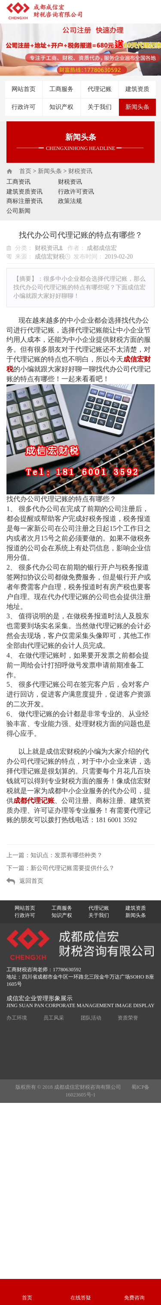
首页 (25, 171)
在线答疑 (80, 1298)
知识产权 (61, 107)
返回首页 (31, 881)
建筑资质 (137, 89)
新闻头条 (137, 107)
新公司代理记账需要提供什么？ (72, 868)
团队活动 (91, 1018)
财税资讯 (80, 171)
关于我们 (100, 107)
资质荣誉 (128, 1018)
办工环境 (16, 1018)
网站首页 (24, 89)
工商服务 (61, 89)
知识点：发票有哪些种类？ (66, 855)
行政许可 (24, 107)
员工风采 (53, 1018)
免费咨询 (134, 1298)
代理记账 (100, 89)
